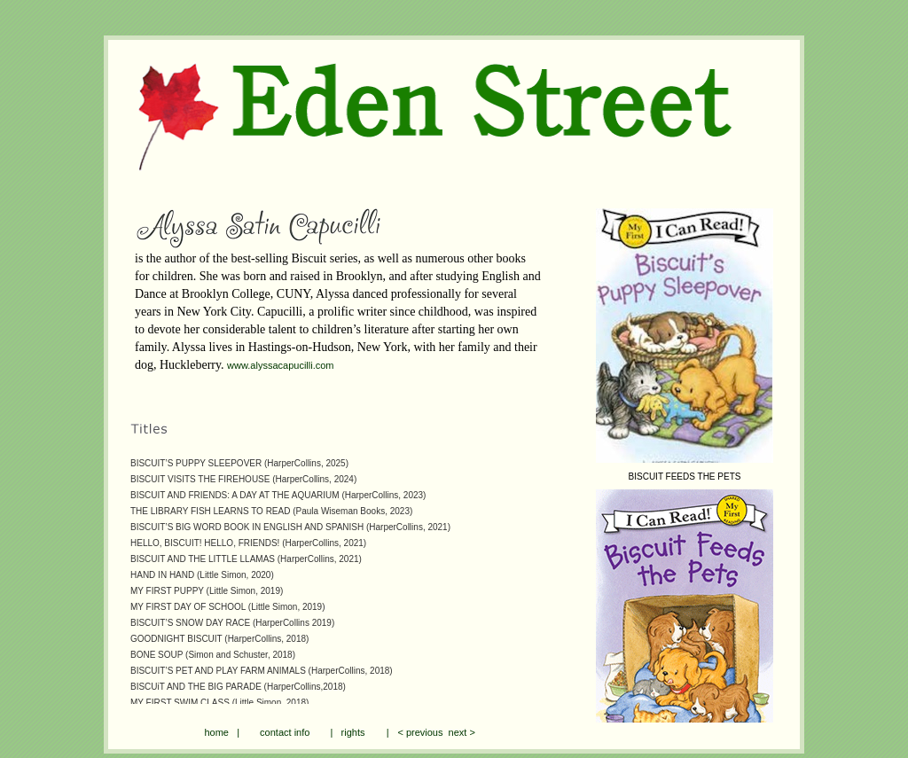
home (216, 732)
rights (353, 732)
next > (458, 732)
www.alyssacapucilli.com (280, 365)
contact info (284, 732)
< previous (419, 732)
